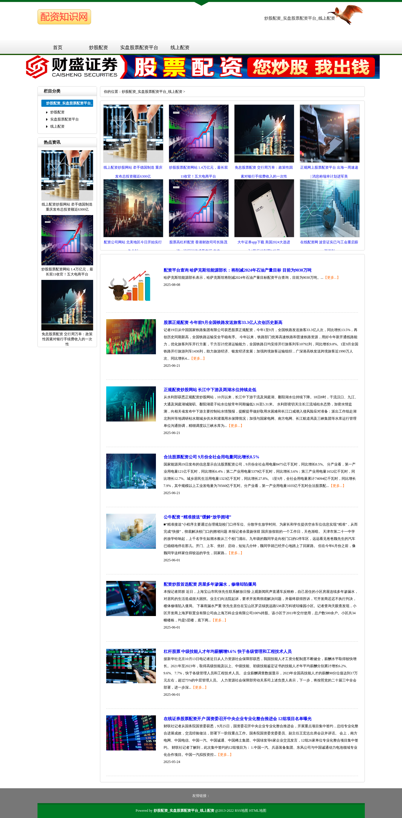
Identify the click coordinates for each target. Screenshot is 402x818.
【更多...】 (331, 277)
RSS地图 (241, 810)
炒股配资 (98, 47)
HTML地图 (257, 810)
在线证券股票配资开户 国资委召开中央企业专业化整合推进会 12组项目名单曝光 (238, 719)
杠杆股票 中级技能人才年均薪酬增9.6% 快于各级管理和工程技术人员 (228, 651)
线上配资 (180, 47)
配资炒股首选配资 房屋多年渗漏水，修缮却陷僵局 (210, 584)
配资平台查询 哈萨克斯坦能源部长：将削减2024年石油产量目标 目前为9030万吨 (238, 270)
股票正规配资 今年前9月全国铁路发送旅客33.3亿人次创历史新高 (223, 322)
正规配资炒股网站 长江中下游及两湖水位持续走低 (210, 390)
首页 (57, 47)
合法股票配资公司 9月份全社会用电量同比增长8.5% (211, 457)
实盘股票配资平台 (139, 47)
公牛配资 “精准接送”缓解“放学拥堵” (197, 517)
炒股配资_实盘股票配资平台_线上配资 (152, 92)
